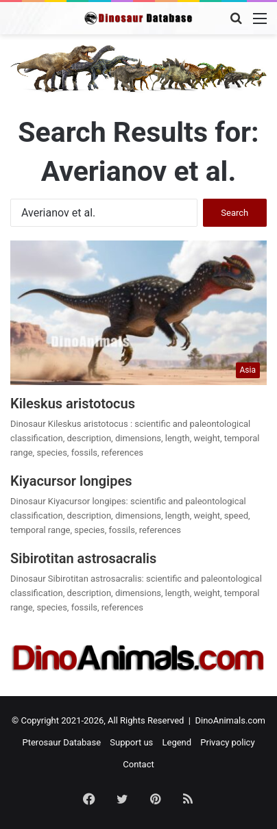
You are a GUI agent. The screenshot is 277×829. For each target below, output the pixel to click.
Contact (138, 764)
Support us (131, 742)
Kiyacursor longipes (71, 481)
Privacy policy (227, 742)
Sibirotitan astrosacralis (83, 558)
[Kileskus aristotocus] (138, 312)
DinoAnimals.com (230, 720)
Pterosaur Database (61, 742)
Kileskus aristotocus (72, 403)
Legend (177, 742)
